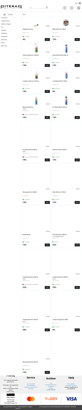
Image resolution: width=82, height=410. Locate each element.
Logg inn (71, 8)
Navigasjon (4, 36)
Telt (2, 27)
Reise (3, 42)
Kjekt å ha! (4, 46)
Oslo (51, 383)
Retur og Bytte (71, 384)
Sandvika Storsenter (51, 384)
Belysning (4, 39)
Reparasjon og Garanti (71, 385)
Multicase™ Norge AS (70, 406)
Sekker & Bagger (6, 24)
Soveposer (4, 18)
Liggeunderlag (5, 21)
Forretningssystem (44, 406)
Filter (24, 14)
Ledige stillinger (51, 389)
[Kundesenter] (64, 8)
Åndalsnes (51, 386)
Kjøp (47, 39)
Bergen (51, 388)
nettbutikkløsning (55, 406)
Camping (3, 30)
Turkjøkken (4, 33)
